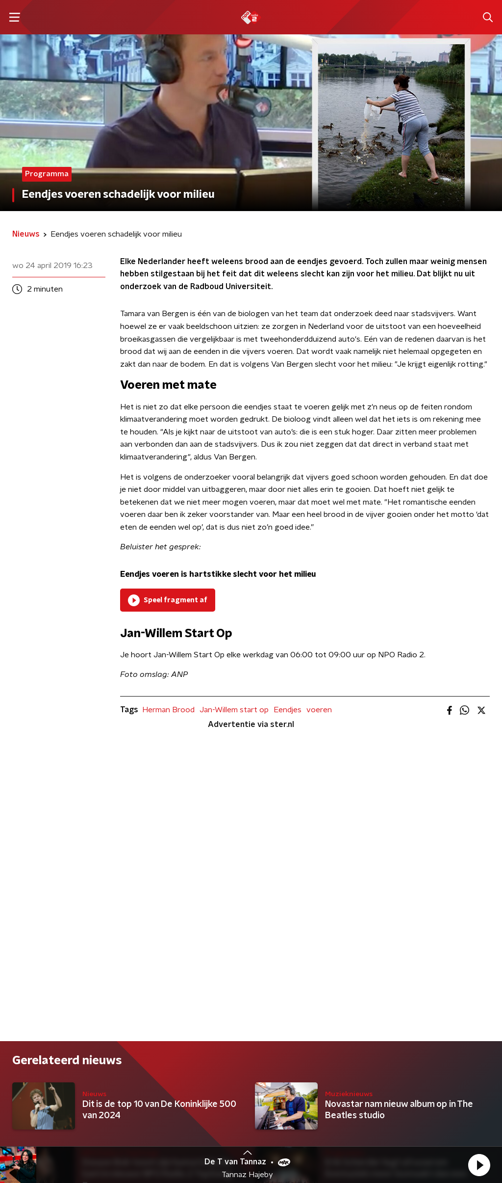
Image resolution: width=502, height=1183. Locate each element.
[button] (479, 1165)
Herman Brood (168, 710)
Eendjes (287, 710)
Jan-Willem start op (234, 710)
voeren (319, 710)
